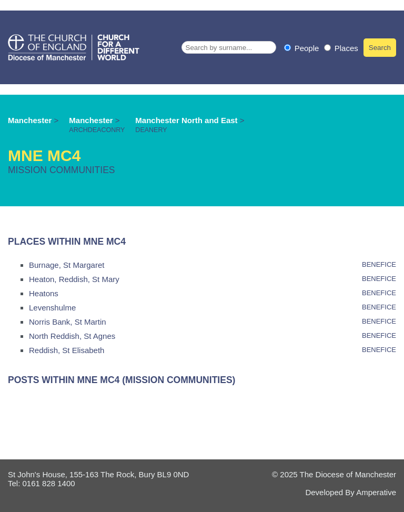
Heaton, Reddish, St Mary (74, 279)
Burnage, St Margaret (66, 264)
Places (341, 48)
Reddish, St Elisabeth (66, 350)
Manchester (30, 120)
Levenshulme (52, 307)
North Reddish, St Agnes (72, 336)
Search (380, 48)
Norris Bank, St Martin (67, 321)
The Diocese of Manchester (348, 474)
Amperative (376, 492)
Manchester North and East (187, 120)
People (302, 48)
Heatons (43, 293)
